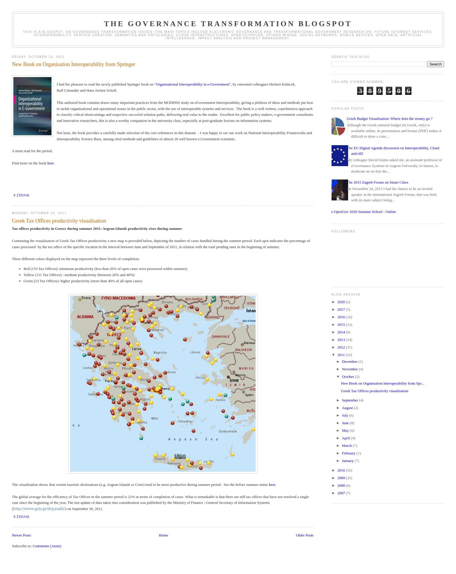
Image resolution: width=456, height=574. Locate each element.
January (348, 461)
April (346, 438)
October (348, 376)
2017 (341, 309)
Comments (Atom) (47, 546)
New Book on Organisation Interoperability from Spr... (382, 383)
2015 (341, 324)
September (350, 400)
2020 (341, 302)
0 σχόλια (21, 195)
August (348, 408)
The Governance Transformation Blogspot (228, 23)
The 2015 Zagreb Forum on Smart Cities (377, 182)
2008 (341, 485)
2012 (341, 347)
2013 (341, 339)
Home (163, 535)
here (50, 163)
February (349, 453)
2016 (341, 317)
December (350, 361)
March (347, 445)
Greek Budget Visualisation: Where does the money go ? (389, 118)
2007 (341, 493)
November (350, 369)
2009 (341, 478)
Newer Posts (21, 535)
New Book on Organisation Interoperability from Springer (73, 64)
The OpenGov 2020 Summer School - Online (361, 211)
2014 (341, 332)
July (345, 415)
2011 (341, 355)
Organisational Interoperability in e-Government (192, 84)
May (346, 430)
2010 (341, 470)
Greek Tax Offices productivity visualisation (59, 221)
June (346, 423)
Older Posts (305, 535)
